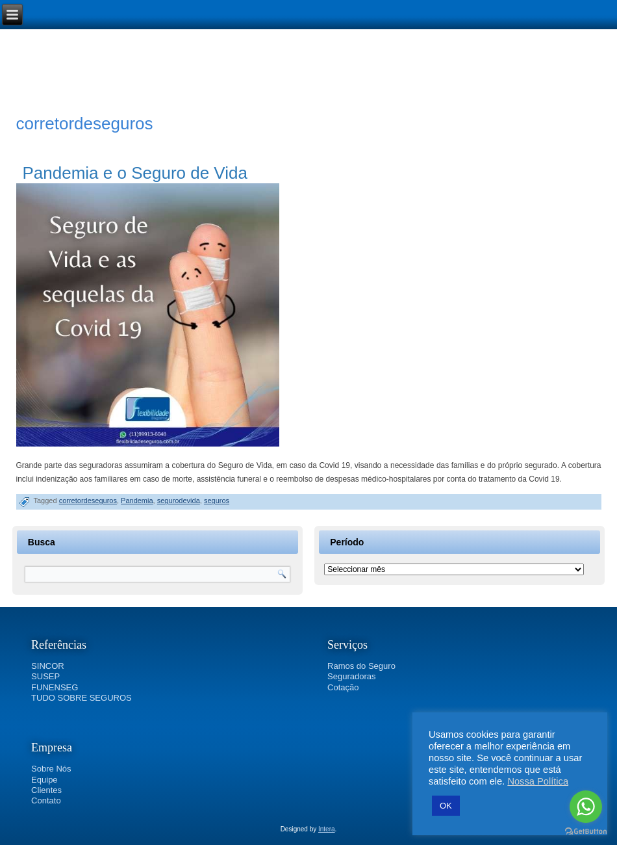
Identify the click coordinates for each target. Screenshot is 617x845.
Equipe (44, 780)
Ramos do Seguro (361, 666)
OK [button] (446, 806)
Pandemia (137, 500)
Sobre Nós (51, 769)
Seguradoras (351, 676)
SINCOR (47, 666)
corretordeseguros (88, 500)
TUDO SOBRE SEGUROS (81, 698)
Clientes (46, 790)
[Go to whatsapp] (586, 806)
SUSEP (45, 676)
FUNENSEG (54, 687)
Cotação (343, 687)
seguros (216, 500)
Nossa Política (537, 781)
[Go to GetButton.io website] (586, 831)
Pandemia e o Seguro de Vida (135, 173)
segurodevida (178, 500)
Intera (326, 829)
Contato (46, 800)
